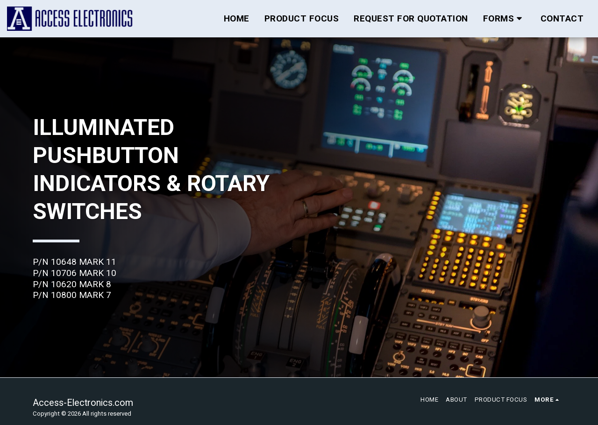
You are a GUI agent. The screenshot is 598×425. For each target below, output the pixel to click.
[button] (504, 19)
